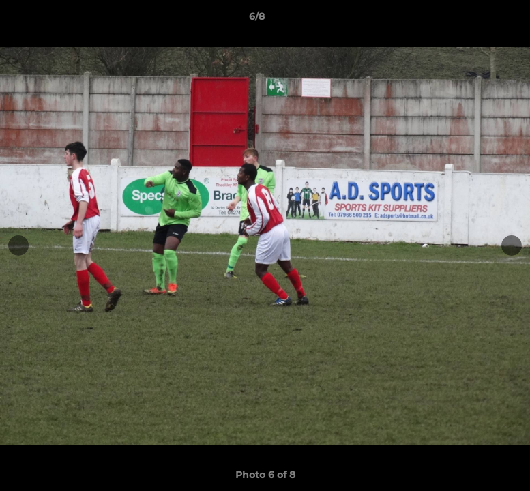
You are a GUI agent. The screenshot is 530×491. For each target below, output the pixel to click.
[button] (473, 20)
